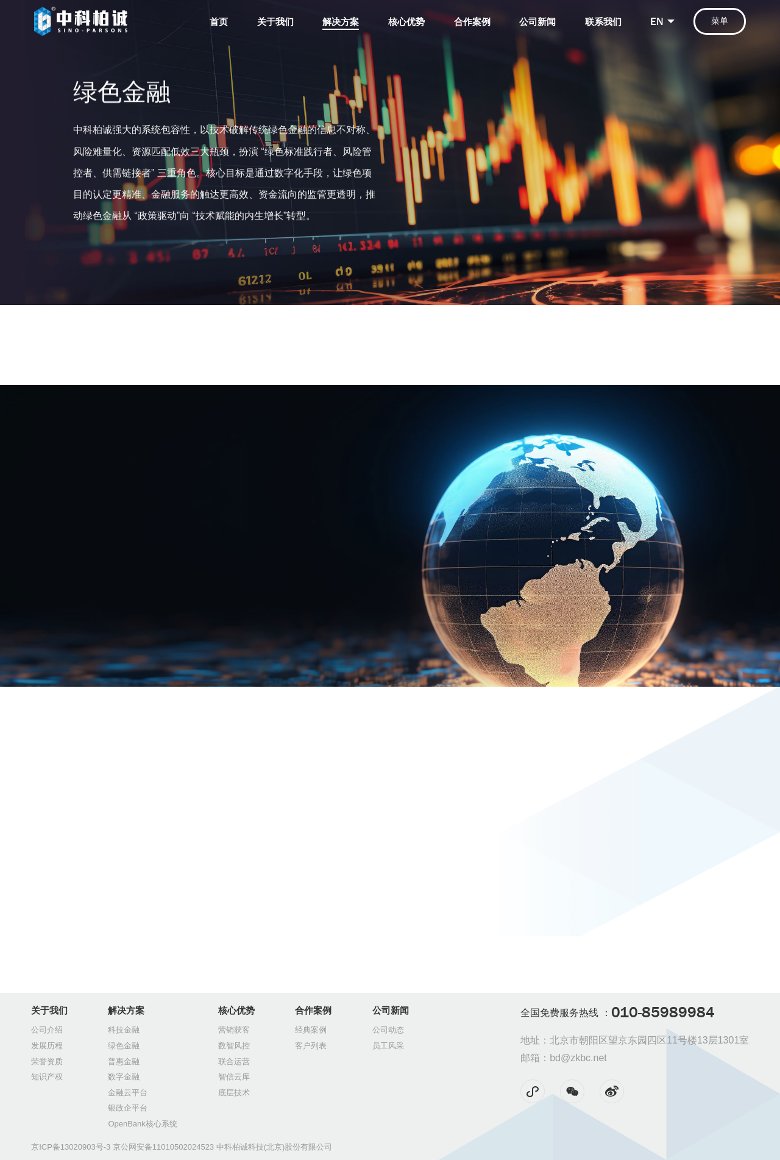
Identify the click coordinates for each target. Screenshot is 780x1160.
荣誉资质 (47, 1061)
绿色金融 (124, 1045)
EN (657, 21)
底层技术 (234, 1092)
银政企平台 (127, 1107)
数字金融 (124, 1076)
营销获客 (234, 1029)
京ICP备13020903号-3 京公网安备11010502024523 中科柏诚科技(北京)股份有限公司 (181, 1146)
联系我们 (603, 21)
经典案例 (311, 1029)
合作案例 (472, 21)
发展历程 (47, 1045)
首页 (219, 21)
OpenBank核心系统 (142, 1123)
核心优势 (406, 21)
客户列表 (311, 1045)
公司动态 (388, 1029)
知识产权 (47, 1076)
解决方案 (340, 21)
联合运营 (234, 1061)
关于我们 (275, 21)
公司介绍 (47, 1029)
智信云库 (234, 1076)
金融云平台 (127, 1092)
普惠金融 (124, 1061)
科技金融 (124, 1029)
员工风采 (388, 1045)
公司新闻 (537, 21)
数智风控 (234, 1045)
